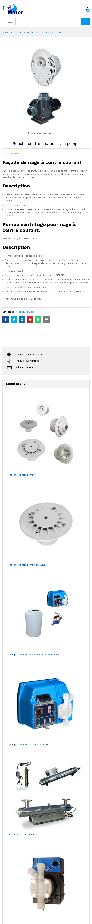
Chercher (85, 21)
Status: (6, 153)
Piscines (19, 311)
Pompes (30, 311)
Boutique (18, 32)
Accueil (6, 32)
